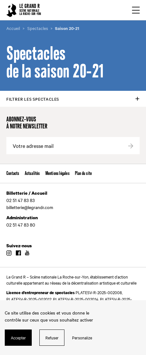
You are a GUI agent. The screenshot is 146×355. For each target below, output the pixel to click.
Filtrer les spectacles (32, 99)
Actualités (32, 173)
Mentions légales (57, 173)
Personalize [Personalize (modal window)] (82, 337)
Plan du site (83, 173)
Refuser (52, 337)
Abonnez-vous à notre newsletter (26, 123)
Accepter (18, 337)
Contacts (12, 173)
